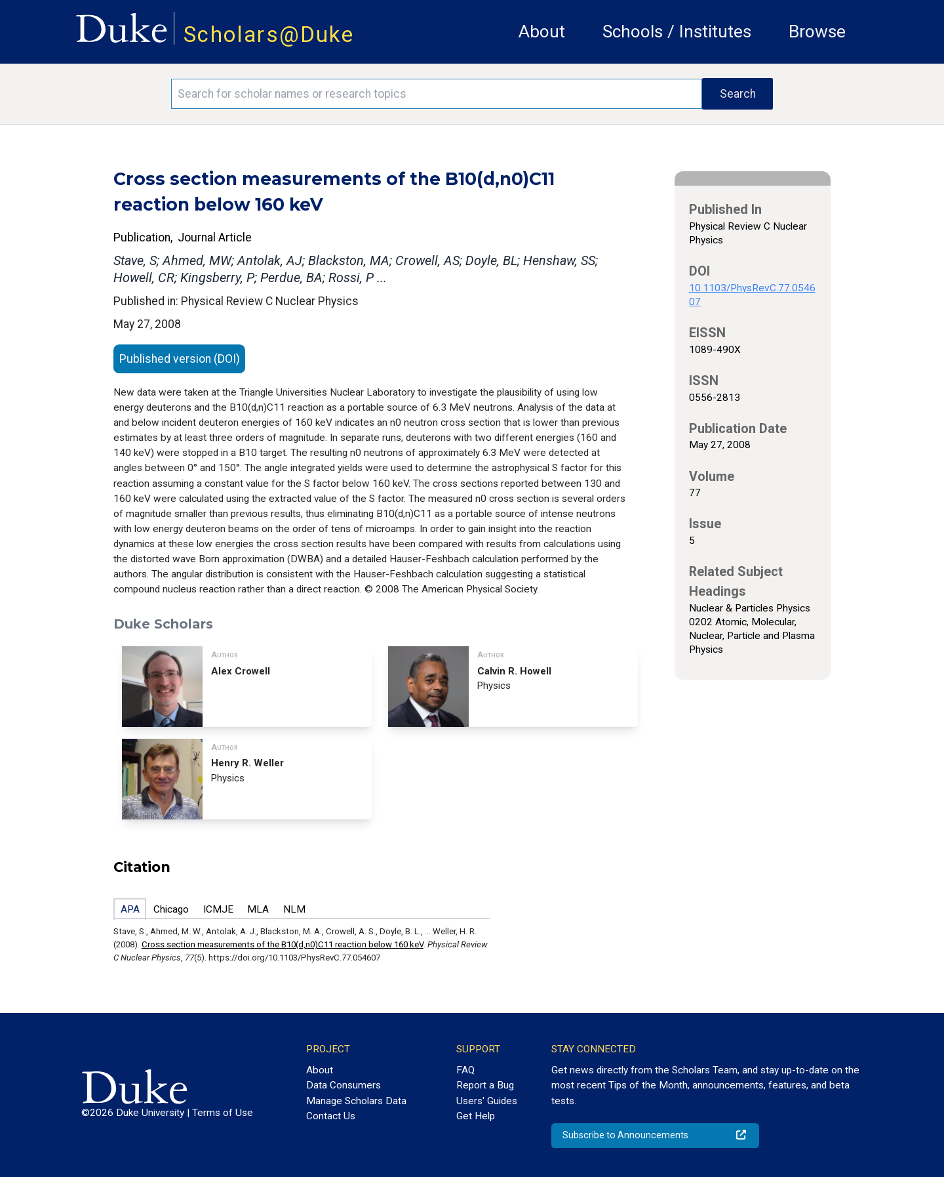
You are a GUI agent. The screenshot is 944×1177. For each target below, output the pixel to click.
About (542, 31)
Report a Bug (485, 1085)
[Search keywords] (436, 94)
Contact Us (330, 1116)
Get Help (475, 1116)
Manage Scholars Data (356, 1101)
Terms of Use (222, 1113)
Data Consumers (343, 1085)
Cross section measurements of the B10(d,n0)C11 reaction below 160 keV (282, 944)
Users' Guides (486, 1101)
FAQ (465, 1070)
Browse (817, 31)
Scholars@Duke (269, 34)
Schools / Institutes (676, 31)
